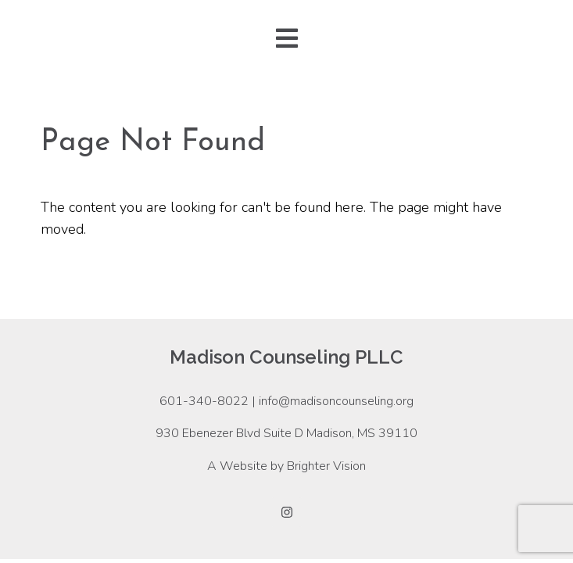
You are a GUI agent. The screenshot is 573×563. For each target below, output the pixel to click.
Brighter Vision (326, 466)
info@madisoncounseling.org (336, 401)
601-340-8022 (204, 401)
